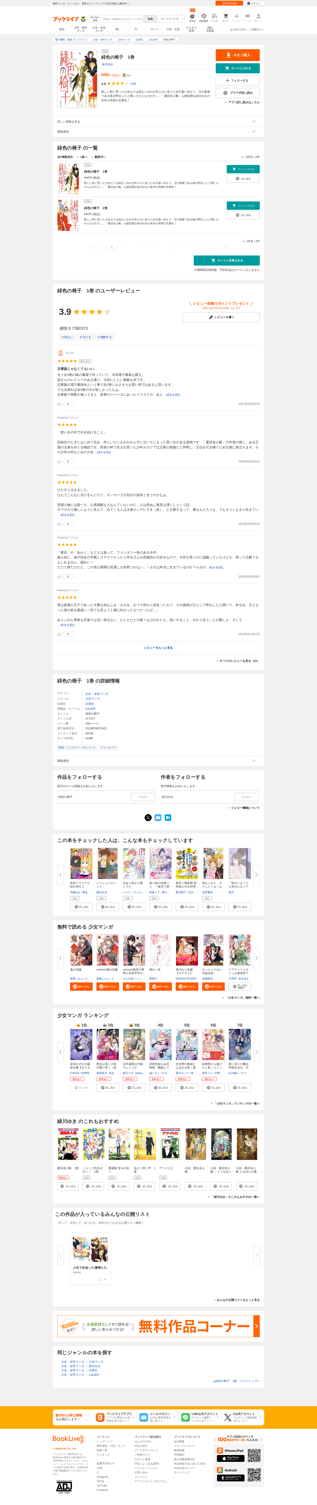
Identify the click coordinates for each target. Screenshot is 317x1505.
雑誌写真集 (210, 29)
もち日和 (128, 978)
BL (117, 29)
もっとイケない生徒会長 (212, 971)
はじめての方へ (238, 29)
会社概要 (179, 1441)
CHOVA (74, 1073)
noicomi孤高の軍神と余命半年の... (134, 971)
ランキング (103, 1454)
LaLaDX (90, 708)
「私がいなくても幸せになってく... (239, 886)
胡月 (231, 892)
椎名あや (88, 892)
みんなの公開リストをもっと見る (238, 1300)
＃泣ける (85, 337)
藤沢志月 (101, 892)
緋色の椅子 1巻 (95, 171)
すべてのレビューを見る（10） (239, 661)
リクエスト (141, 1476)
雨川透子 (167, 892)
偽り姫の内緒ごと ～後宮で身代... (159, 886)
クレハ (89, 978)
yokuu (138, 1073)
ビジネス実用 (191, 29)
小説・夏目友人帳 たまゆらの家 (246, 1169)
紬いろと (154, 1073)
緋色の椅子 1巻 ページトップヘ (236, 1381)
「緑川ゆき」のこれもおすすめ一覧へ (235, 1197)
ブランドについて (184, 1445)
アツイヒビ (166, 1168)
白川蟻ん (234, 1073)
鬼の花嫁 (75, 969)
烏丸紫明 (114, 1073)
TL (135, 29)
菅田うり (207, 1073)
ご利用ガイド (257, 29)
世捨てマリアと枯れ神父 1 (80, 884)
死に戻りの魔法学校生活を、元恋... (239, 1067)
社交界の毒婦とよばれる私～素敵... (186, 1067)
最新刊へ (100, 157)
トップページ (104, 1441)
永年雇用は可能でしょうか (133, 1065)
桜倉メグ (154, 892)
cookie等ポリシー (184, 1468)
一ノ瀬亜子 (142, 978)
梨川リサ (128, 1073)
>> (225, 247)
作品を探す (141, 1445)
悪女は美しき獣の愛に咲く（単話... (106, 1067)
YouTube (102, 1485)
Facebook (102, 1490)
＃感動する (105, 337)
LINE (100, 1468)
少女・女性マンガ (99, 29)
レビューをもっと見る (158, 647)
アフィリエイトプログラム (150, 1481)
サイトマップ (182, 1472)
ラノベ (154, 29)
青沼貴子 (181, 892)
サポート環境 (142, 1459)
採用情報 (179, 1450)
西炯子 (153, 978)
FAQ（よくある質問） (148, 1463)
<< (91, 247)
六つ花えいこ (249, 1073)
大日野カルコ (196, 892)
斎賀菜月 (101, 1073)
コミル (69, 352)
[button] (81, 907)
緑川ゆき (107, 64)
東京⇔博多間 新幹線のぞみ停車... (187, 884)
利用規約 (179, 1454)
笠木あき (243, 978)
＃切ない (67, 337)
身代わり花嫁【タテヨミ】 (184, 971)
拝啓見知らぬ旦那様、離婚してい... (159, 1067)
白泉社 (89, 703)
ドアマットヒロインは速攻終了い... (239, 973)
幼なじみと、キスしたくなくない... (212, 886)
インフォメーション (146, 1468)
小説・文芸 (173, 29)
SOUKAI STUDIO (186, 978)
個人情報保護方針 (184, 1459)
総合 (62, 29)
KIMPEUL (87, 1073)
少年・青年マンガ (80, 29)
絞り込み (95, 19)
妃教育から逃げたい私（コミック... (212, 1067)
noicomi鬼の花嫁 (107, 969)
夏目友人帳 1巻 (68, 1168)
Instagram (102, 1476)
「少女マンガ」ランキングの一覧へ (237, 1103)
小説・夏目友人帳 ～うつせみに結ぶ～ (220, 1171)
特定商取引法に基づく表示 (190, 1463)
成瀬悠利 (207, 978)
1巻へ (83, 157)
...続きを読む (172, 394)
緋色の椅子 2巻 (95, 208)
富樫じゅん (76, 978)
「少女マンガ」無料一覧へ (242, 997)
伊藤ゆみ (75, 892)
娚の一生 (155, 969)
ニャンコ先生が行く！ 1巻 (93, 1169)
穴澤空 (232, 978)
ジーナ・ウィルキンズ (136, 892)
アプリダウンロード (146, 1450)
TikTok (100, 1481)
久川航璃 (167, 1073)
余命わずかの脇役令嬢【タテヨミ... (80, 1067)
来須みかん (197, 1073)
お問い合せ (141, 1472)
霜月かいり (182, 1073)
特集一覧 (102, 1450)
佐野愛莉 (207, 892)
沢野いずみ (221, 1073)
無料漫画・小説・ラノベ (111, 1445)
